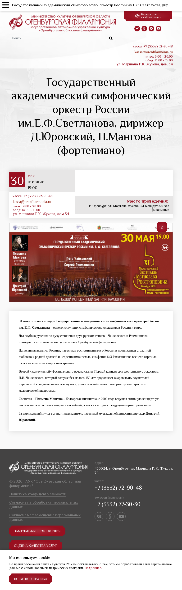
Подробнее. (93, 568)
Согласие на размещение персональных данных (45, 517)
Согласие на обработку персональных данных (43, 504)
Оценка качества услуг (35, 546)
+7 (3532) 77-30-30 (118, 504)
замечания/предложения (37, 531)
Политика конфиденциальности (37, 494)
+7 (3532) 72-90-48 (118, 487)
